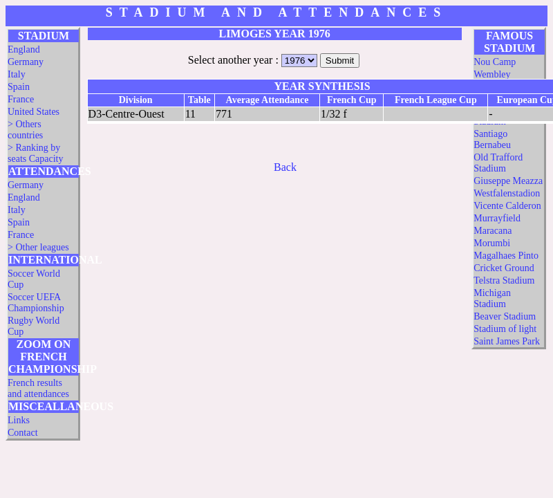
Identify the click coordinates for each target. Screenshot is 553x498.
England (24, 49)
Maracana (493, 230)
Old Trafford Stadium (498, 163)
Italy (17, 74)
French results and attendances (38, 388)
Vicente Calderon (507, 206)
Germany (26, 62)
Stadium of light (505, 329)
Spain (19, 87)
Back (285, 167)
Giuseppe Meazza (508, 181)
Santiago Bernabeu (492, 139)
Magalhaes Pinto (506, 255)
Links (19, 420)
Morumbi (492, 243)
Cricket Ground (504, 268)
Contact (23, 432)
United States (33, 112)
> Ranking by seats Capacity (35, 153)
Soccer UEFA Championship (36, 302)
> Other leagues (38, 247)
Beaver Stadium (505, 316)
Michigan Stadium (492, 298)
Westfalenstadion (507, 193)
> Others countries (25, 129)
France (21, 99)
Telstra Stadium (504, 280)
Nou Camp (495, 62)
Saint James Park (507, 341)
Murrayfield (497, 218)
